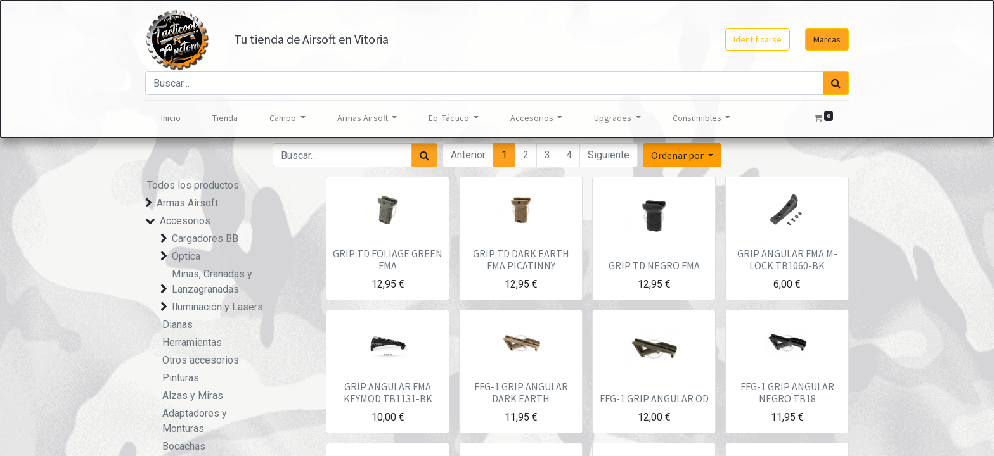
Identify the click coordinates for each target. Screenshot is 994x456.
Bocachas (183, 446)
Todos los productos (193, 185)
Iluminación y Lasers (217, 307)
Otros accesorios (200, 360)
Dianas (177, 325)
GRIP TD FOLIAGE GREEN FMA (387, 259)
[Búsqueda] (836, 83)
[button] (682, 155)
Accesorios (185, 221)
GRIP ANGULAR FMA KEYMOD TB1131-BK (388, 392)
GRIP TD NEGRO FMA (654, 265)
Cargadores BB (205, 238)
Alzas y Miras (192, 396)
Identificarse (757, 39)
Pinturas (180, 378)
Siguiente (608, 155)
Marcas (827, 39)
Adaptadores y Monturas (194, 420)
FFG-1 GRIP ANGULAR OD (654, 398)
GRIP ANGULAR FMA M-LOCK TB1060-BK (787, 259)
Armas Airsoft (187, 203)
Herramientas (192, 342)
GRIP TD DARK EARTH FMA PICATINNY (521, 259)
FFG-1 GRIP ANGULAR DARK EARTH (521, 392)
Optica (186, 256)
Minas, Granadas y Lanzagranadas (212, 281)
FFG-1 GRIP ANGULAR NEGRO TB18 (787, 392)
